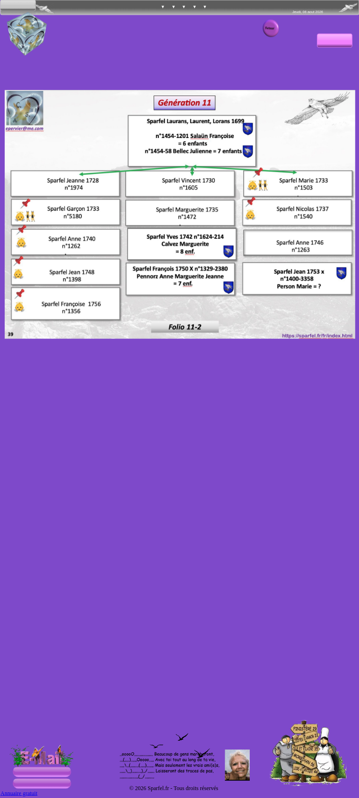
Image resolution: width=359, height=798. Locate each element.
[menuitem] (153, 7)
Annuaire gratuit (18, 793)
